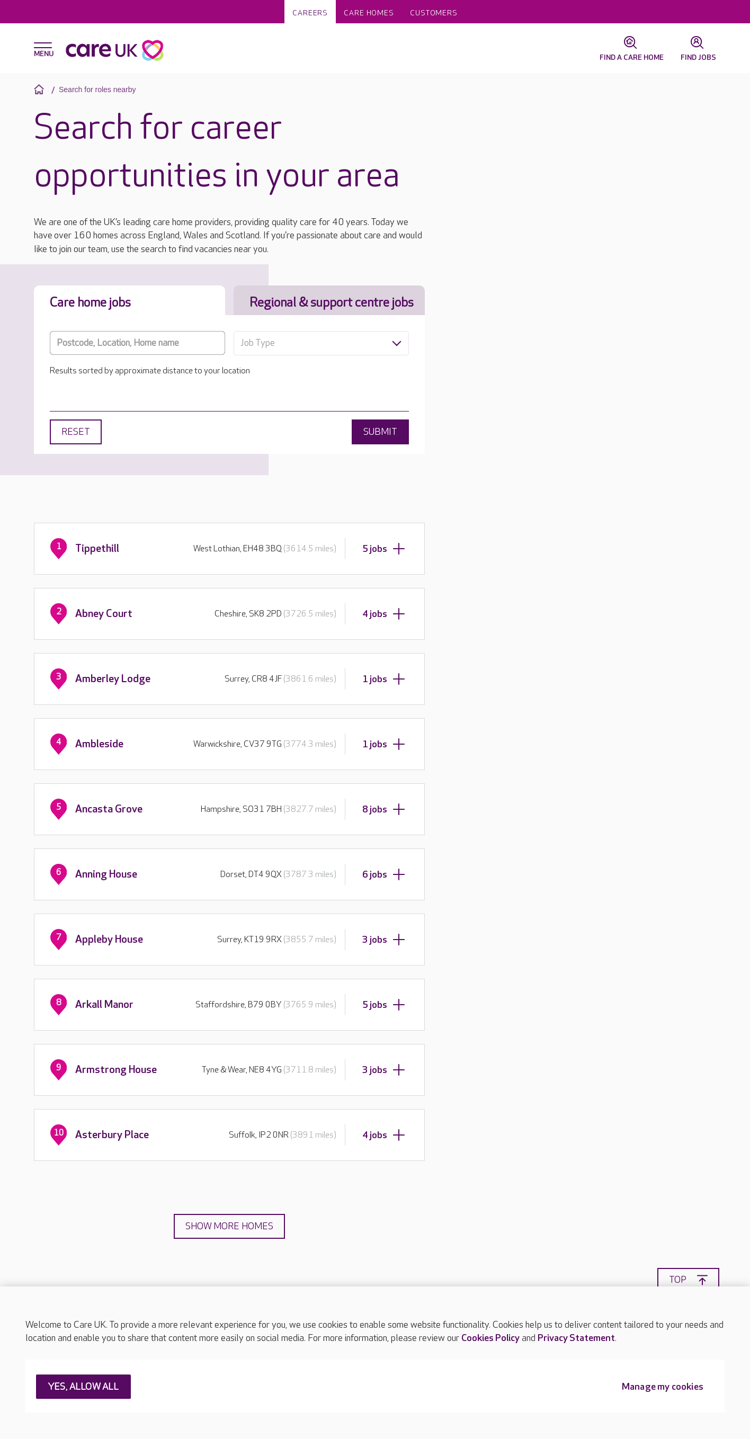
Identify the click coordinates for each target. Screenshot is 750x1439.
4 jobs (383, 613)
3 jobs (383, 939)
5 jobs (383, 548)
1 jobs (383, 679)
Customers (434, 12)
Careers (310, 12)
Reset (75, 431)
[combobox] (321, 343)
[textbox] (321, 343)
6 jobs (383, 874)
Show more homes (229, 1226)
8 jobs (383, 809)
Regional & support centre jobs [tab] (331, 302)
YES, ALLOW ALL (83, 1387)
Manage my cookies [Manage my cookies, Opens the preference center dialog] (662, 1387)
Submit (380, 431)
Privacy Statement (576, 1338)
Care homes (369, 12)
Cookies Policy (490, 1338)
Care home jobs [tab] (90, 302)
